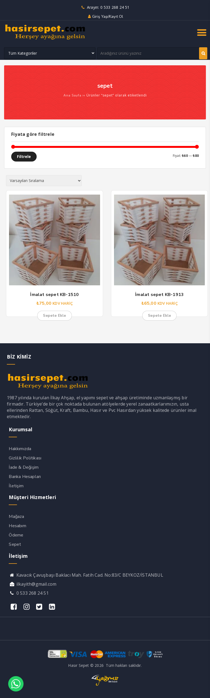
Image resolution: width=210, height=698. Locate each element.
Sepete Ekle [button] (54, 315)
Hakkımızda (20, 449)
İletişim (16, 486)
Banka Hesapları (25, 477)
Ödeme (16, 535)
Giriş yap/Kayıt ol (105, 16)
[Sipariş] (44, 180)
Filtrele (24, 156)
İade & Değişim (24, 467)
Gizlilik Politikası (25, 458)
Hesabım (17, 526)
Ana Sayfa (72, 95)
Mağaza (16, 517)
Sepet (15, 544)
